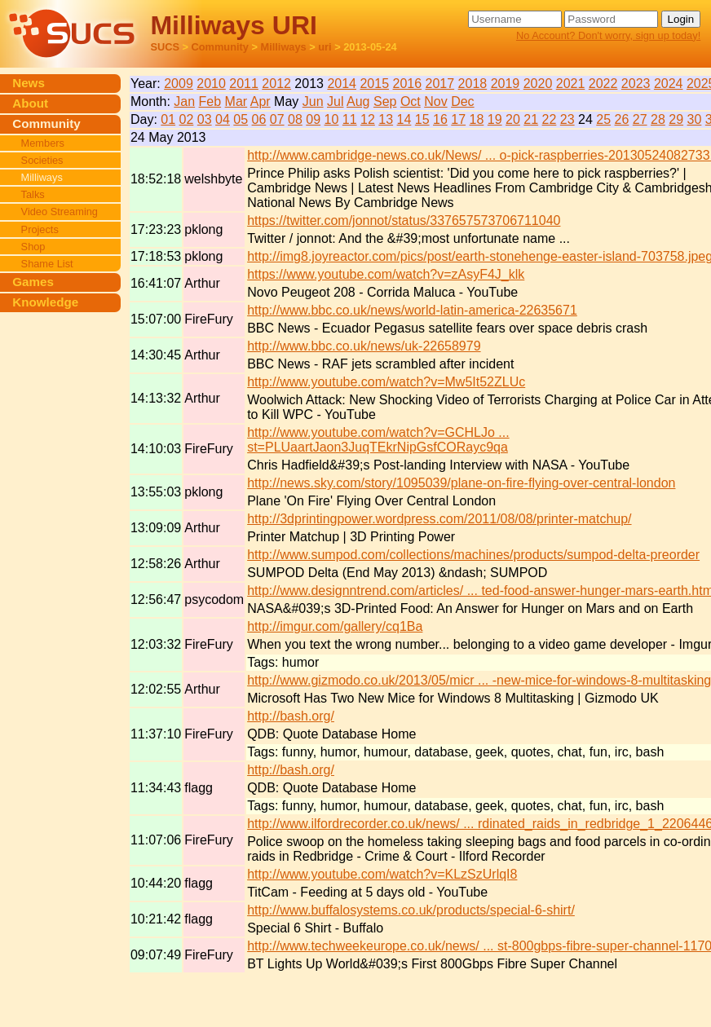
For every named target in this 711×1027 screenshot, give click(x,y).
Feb (210, 101)
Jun (313, 101)
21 (530, 119)
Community (220, 47)
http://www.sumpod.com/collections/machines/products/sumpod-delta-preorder (473, 555)
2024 (668, 83)
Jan (184, 101)
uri (324, 47)
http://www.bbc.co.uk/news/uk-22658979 (363, 346)
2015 (374, 83)
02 (186, 119)
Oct (410, 101)
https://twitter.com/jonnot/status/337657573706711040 (403, 220)
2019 (505, 83)
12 (367, 119)
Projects (40, 229)
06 (259, 119)
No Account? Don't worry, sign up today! (608, 35)
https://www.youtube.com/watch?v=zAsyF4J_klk (385, 274)
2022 (603, 83)
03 (204, 119)
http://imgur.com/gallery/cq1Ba (334, 626)
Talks (33, 194)
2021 (570, 83)
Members (42, 143)
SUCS (164, 47)
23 (567, 119)
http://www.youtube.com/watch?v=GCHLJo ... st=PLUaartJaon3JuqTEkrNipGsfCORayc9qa (378, 439)
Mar (236, 101)
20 (513, 119)
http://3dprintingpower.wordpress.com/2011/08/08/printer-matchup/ (439, 519)
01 (168, 119)
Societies (42, 160)
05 (240, 119)
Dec (462, 101)
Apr (260, 101)
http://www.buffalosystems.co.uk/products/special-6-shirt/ (411, 910)
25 (603, 119)
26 (622, 119)
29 (676, 119)
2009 (178, 83)
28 (658, 119)
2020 (538, 83)
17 (458, 119)
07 (277, 119)
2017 (440, 83)
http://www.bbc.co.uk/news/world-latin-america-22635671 (412, 310)
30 (694, 119)
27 (640, 119)
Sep (384, 101)
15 (422, 119)
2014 (341, 83)
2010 (211, 83)
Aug (358, 101)
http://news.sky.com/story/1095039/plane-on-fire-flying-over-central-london (461, 483)
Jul (335, 101)
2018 (473, 83)
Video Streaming (59, 211)
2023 (636, 83)
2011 (243, 83)
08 (295, 119)
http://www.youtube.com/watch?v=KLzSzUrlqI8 (382, 874)
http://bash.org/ (290, 716)
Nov (435, 101)
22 (549, 119)
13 (385, 119)
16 (440, 119)
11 (349, 119)
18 (477, 119)
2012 (276, 83)
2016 (407, 83)
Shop (33, 246)
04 (222, 119)
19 (495, 119)
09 (313, 119)
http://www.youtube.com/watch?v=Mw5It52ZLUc (386, 382)
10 (332, 119)
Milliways (284, 47)
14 (404, 119)
